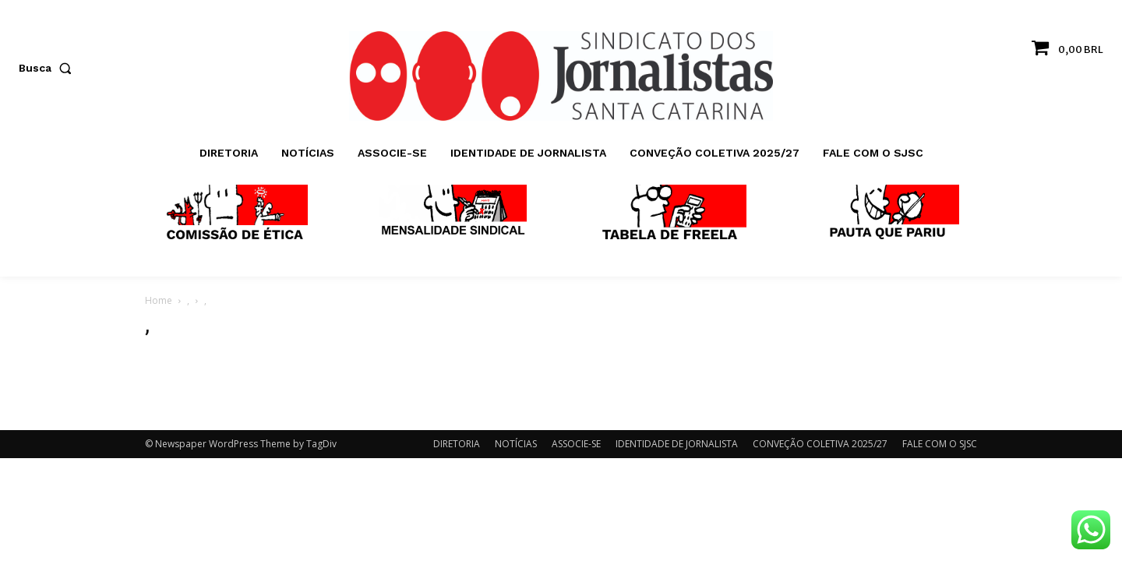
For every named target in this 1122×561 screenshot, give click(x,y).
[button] (48, 67)
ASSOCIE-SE (576, 443)
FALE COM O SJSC (939, 443)
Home (158, 300)
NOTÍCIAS (516, 443)
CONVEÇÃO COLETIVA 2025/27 (820, 443)
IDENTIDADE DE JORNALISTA (677, 443)
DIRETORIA (456, 443)
